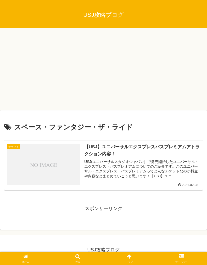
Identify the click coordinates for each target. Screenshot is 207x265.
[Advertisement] (103, 70)
